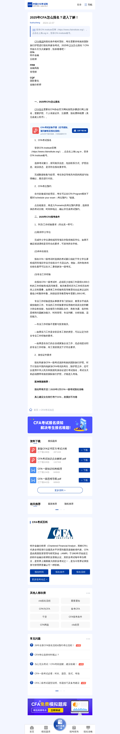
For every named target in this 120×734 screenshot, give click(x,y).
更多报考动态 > (39, 579)
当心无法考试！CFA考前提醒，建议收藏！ (57, 664)
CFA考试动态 (47, 410)
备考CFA (75, 608)
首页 (36, 410)
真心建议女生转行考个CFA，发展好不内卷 (53, 397)
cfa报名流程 (45, 600)
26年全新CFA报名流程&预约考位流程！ (55, 645)
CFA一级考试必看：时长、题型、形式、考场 (55, 673)
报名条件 (60, 572)
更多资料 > (60, 490)
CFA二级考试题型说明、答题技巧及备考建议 (58, 683)
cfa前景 (75, 624)
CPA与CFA (44, 608)
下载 (84, 450)
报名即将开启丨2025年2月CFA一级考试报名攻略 (57, 389)
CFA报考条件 (75, 616)
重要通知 (75, 600)
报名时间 (39, 572)
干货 (44, 616)
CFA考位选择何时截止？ (44, 654)
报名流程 (80, 572)
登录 (79, 4)
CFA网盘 (44, 624)
